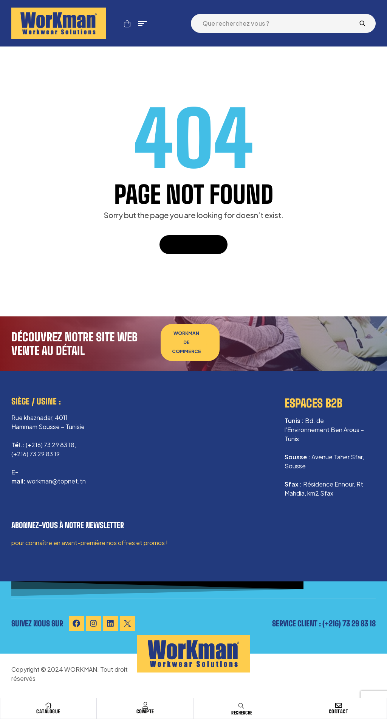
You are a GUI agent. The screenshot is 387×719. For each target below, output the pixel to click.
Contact (338, 711)
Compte (145, 711)
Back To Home (193, 244)
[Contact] (338, 705)
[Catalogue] (48, 705)
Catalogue (48, 711)
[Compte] (145, 705)
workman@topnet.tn (56, 481)
